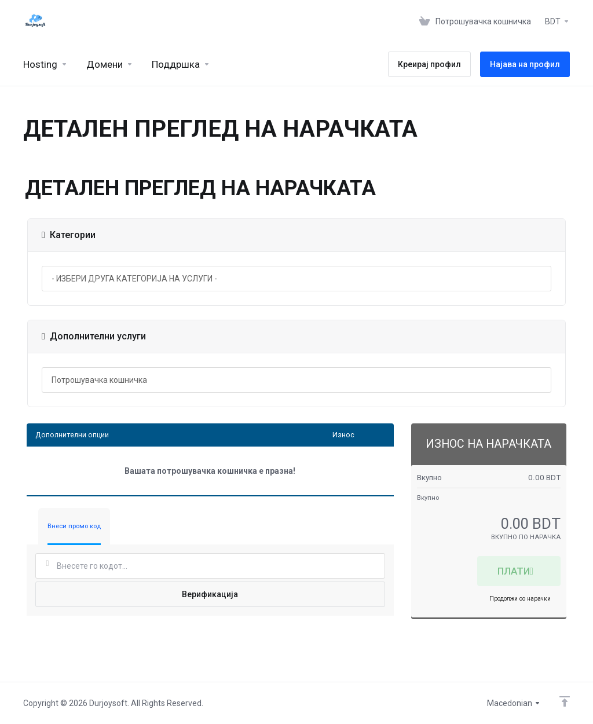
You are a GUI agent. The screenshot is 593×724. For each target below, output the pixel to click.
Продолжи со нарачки (520, 598)
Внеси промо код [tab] (74, 526)
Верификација (210, 594)
